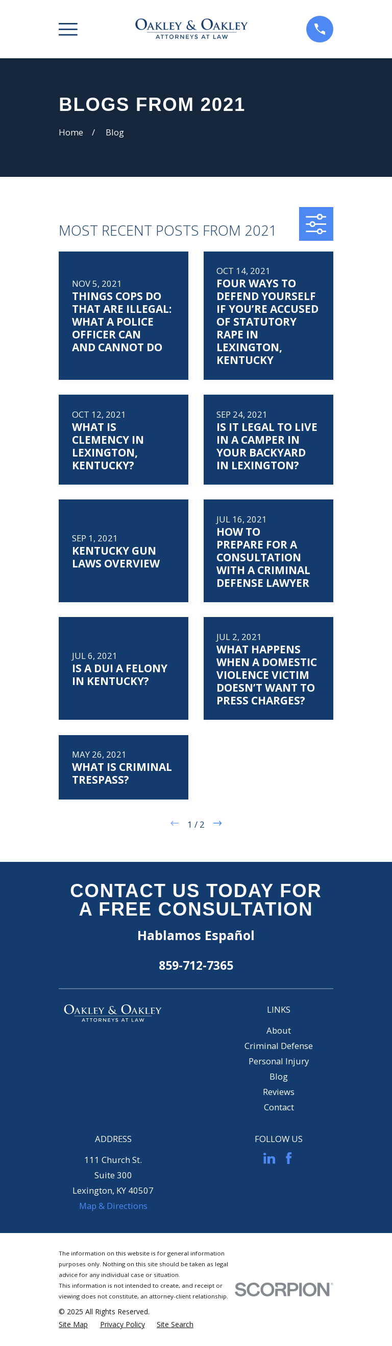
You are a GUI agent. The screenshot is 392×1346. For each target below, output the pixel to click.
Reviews (279, 1092)
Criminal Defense (278, 1046)
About (278, 1030)
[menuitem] (73, 1324)
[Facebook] (289, 1158)
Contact (279, 1107)
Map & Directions (113, 1206)
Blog (279, 1076)
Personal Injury (279, 1061)
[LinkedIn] (269, 1158)
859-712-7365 (196, 965)
